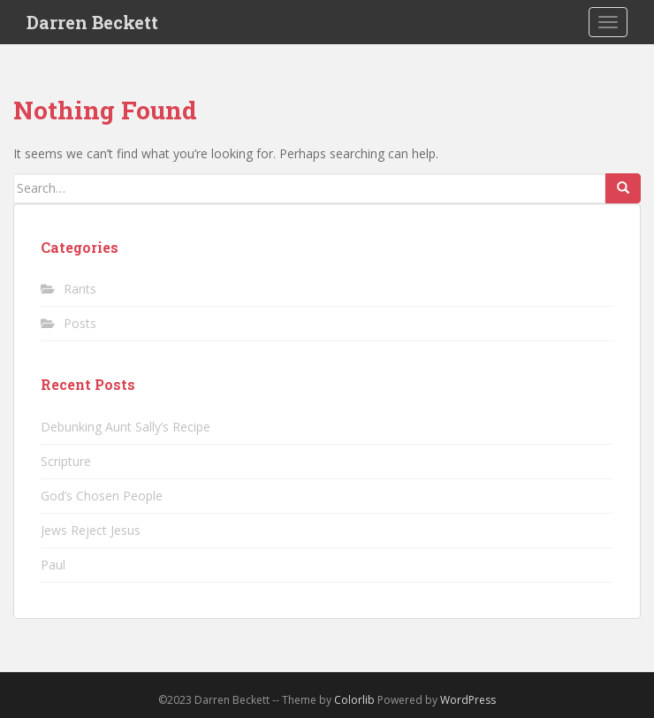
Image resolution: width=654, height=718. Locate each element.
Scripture (66, 461)
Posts (80, 323)
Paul (53, 564)
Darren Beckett (92, 22)
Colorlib (354, 699)
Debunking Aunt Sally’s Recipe (125, 426)
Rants (80, 288)
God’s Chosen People (102, 495)
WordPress (468, 699)
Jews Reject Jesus (91, 530)
